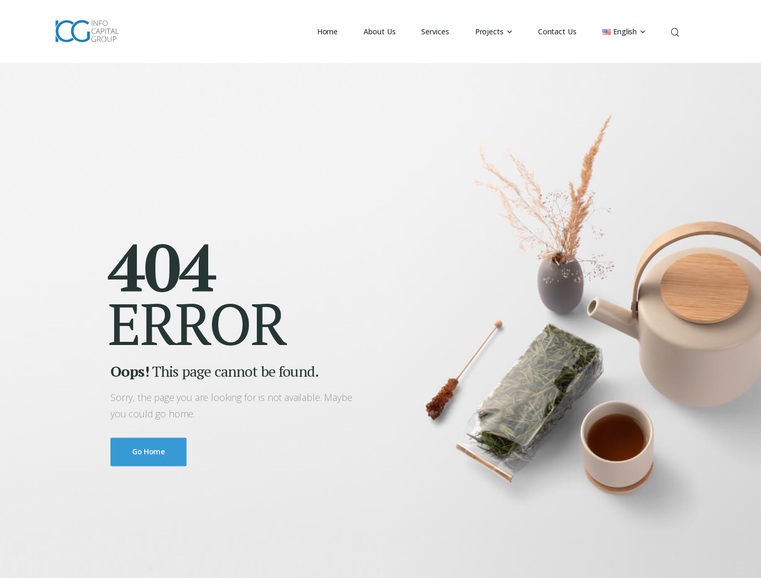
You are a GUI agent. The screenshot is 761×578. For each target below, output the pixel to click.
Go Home (148, 452)
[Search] (676, 31)
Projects (489, 31)
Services (435, 31)
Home (327, 31)
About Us (379, 31)
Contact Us (557, 31)
